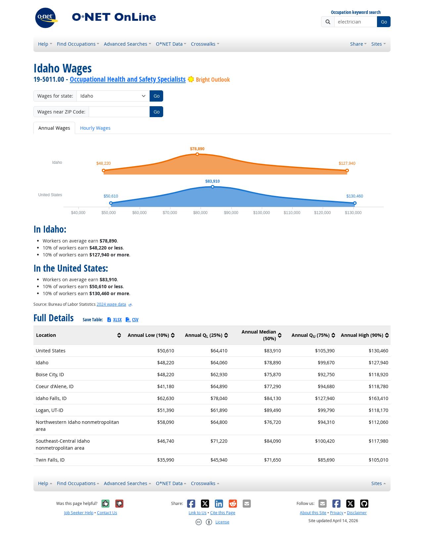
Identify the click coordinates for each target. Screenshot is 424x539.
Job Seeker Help (78, 513)
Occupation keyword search (356, 12)
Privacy (336, 513)
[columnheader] (78, 335)
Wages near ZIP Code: (61, 112)
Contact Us (107, 513)
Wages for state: (55, 96)
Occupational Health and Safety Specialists (128, 79)
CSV (131, 319)
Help (43, 44)
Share (356, 44)
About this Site (313, 513)
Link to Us (198, 513)
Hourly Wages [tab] (95, 128)
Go (384, 22)
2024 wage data (111, 304)
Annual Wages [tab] (54, 128)
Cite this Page (222, 513)
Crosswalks (203, 44)
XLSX (114, 319)
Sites (376, 44)
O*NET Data (169, 44)
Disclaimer (357, 513)
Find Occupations (76, 44)
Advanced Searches (125, 44)
